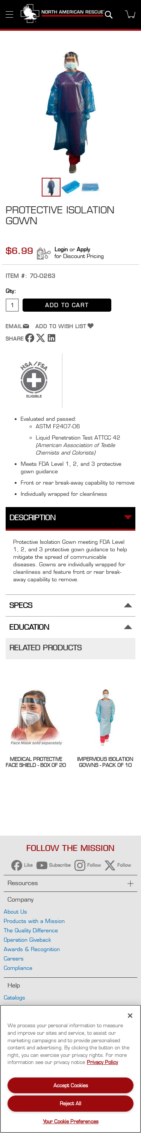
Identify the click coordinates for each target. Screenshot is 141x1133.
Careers (14, 958)
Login (61, 249)
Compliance (18, 968)
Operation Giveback (27, 939)
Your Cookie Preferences (71, 1121)
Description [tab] (32, 517)
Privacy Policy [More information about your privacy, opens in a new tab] (102, 1062)
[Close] (130, 1015)
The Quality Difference (31, 930)
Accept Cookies (70, 1085)
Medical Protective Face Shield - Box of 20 (36, 762)
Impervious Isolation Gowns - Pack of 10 (105, 762)
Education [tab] (29, 627)
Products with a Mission (34, 921)
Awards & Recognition (32, 949)
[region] (70, 1069)
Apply (83, 249)
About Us (15, 911)
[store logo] (63, 14)
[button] (71, 187)
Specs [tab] (20, 605)
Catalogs (14, 997)
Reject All (70, 1103)
